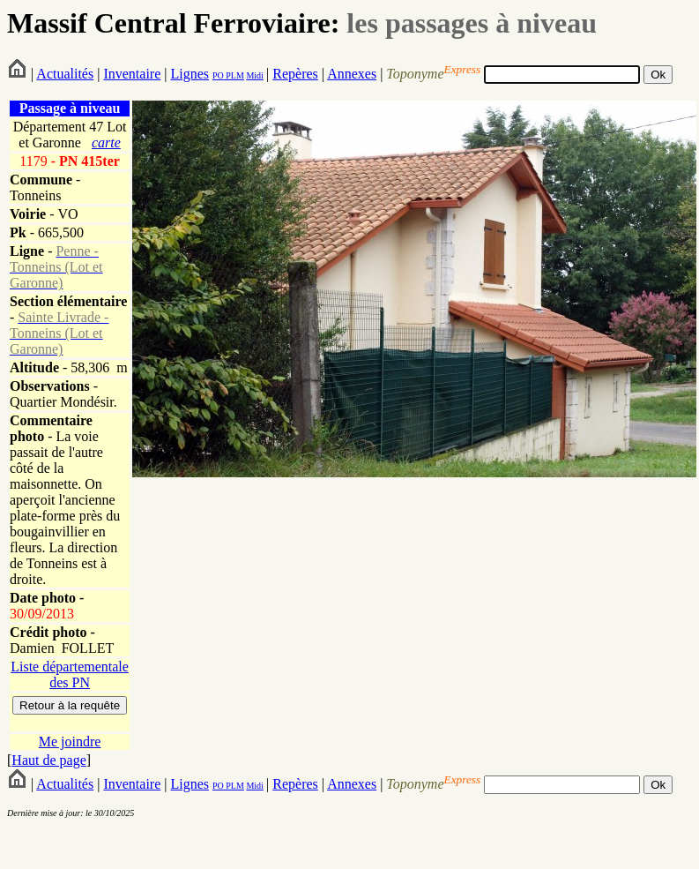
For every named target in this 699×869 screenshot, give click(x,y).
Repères (295, 73)
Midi (254, 75)
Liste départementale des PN (70, 674)
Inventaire (131, 73)
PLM (234, 75)
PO (218, 75)
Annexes (351, 73)
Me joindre (70, 741)
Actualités (64, 73)
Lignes (189, 73)
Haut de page (48, 760)
